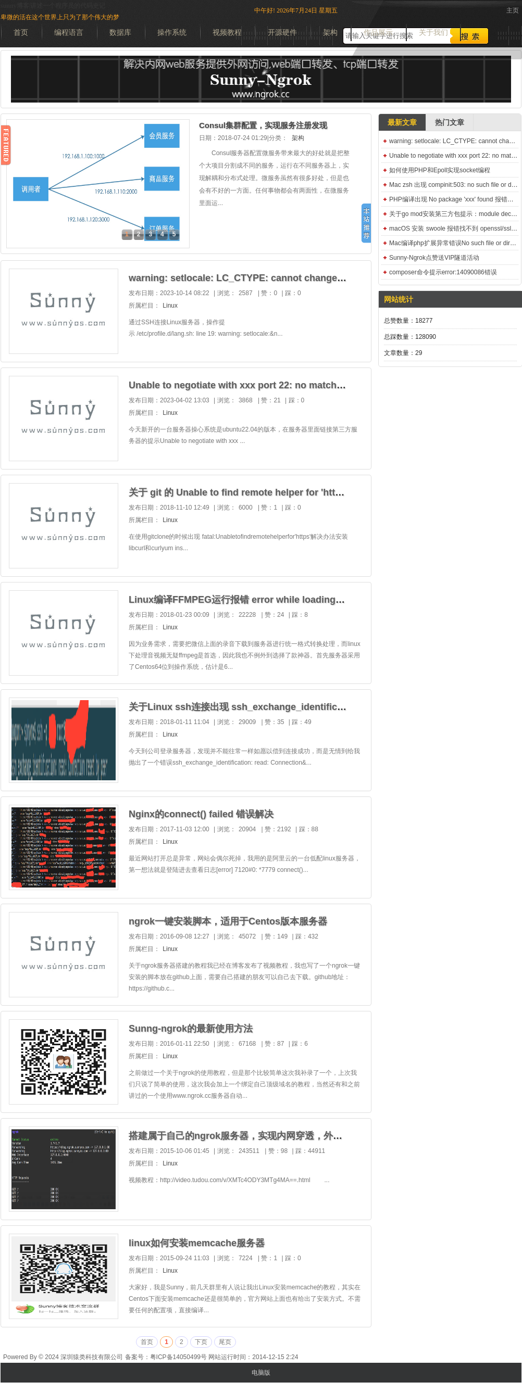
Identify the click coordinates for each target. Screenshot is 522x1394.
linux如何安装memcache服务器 (197, 1243)
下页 (201, 1342)
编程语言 (68, 32)
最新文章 (402, 122)
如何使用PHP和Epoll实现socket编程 (439, 170)
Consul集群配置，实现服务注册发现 (263, 125)
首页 (21, 32)
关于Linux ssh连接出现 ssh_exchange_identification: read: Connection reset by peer (316, 707)
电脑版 (261, 1372)
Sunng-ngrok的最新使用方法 (191, 1028)
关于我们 (433, 32)
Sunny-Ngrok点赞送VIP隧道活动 (434, 257)
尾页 (225, 1342)
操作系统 (172, 32)
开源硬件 (282, 32)
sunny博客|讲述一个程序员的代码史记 (53, 5)
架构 (330, 32)
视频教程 (227, 32)
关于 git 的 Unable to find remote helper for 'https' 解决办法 (259, 492)
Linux (170, 305)
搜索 (469, 36)
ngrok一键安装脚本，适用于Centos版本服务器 (228, 921)
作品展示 (378, 32)
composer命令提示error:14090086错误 (443, 272)
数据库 (120, 32)
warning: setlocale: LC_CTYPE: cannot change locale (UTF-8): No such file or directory (322, 278)
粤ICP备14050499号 (178, 1357)
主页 (512, 10)
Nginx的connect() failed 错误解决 (201, 814)
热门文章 (449, 122)
